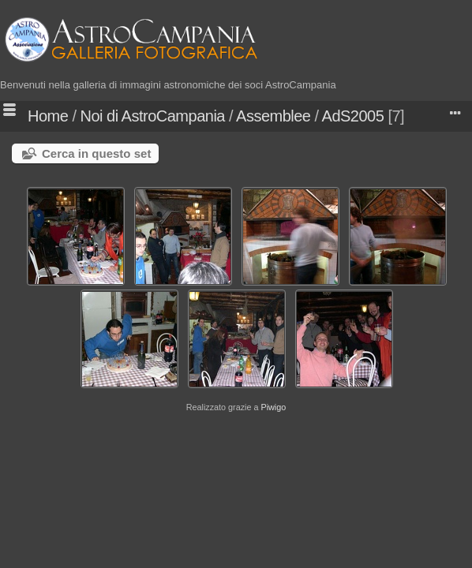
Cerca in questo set (96, 153)
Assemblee (273, 116)
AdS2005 (353, 116)
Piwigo (273, 407)
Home (48, 116)
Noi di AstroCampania (153, 116)
